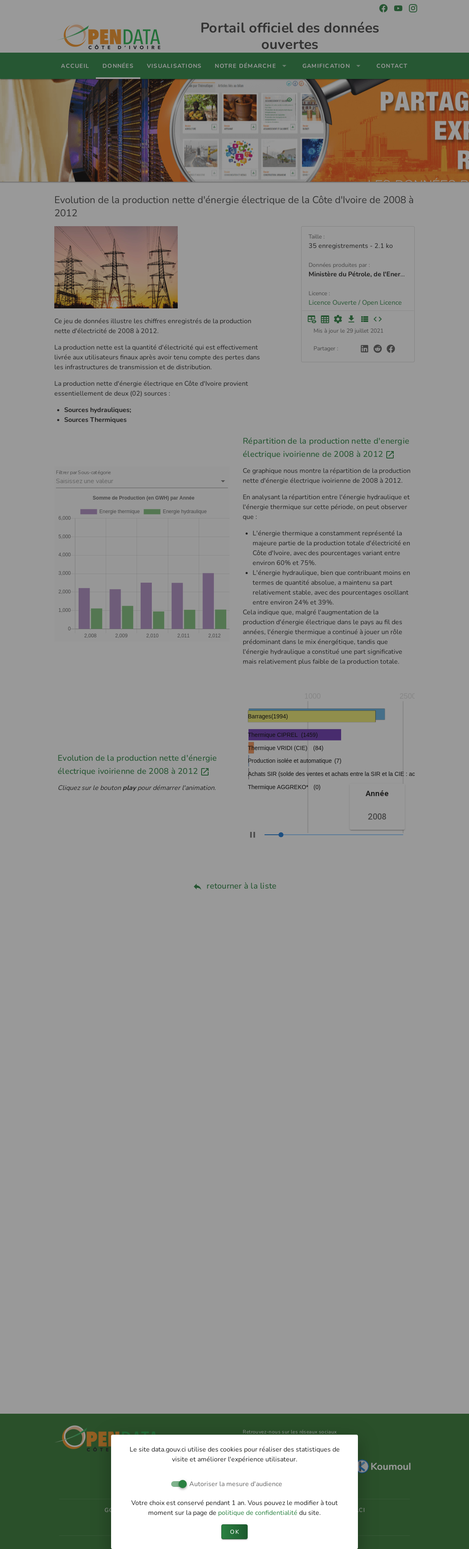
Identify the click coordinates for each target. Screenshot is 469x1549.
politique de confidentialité (258, 1512)
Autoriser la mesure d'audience (235, 1484)
